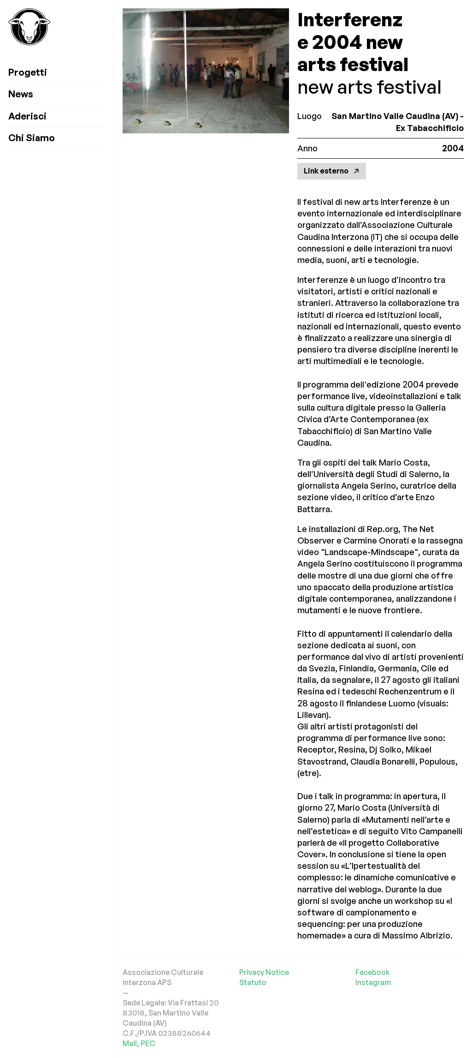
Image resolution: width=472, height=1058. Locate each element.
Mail (130, 1043)
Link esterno (332, 170)
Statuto (252, 982)
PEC (148, 1043)
